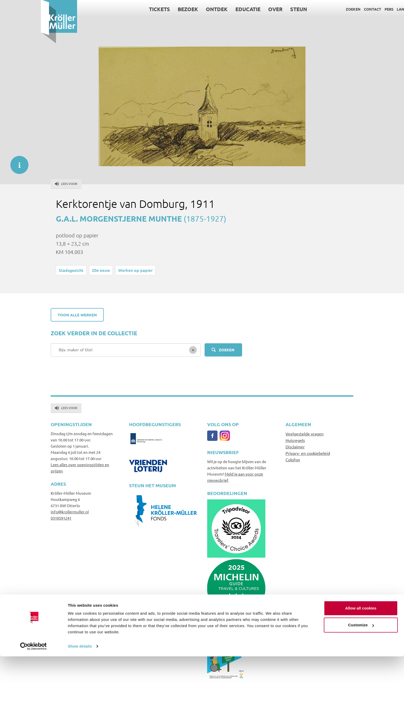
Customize (361, 689)
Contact (331, 9)
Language (366, 9)
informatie (16, 162)
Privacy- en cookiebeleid (308, 453)
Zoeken (312, 9)
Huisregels (295, 440)
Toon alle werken (77, 314)
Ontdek (176, 9)
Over (235, 9)
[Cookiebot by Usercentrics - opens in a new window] (33, 711)
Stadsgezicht (71, 270)
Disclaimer (295, 446)
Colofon (293, 459)
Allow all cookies (361, 673)
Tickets (118, 9)
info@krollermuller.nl (70, 511)
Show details (80, 711)
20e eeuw (101, 270)
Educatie (207, 9)
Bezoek (147, 9)
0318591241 (61, 517)
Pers (348, 9)
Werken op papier (135, 270)
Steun (258, 9)
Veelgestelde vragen (305, 433)
